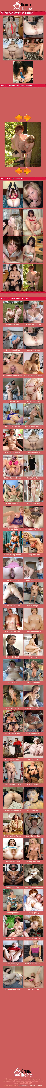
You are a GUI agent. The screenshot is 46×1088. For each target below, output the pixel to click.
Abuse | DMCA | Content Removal (30, 1085)
